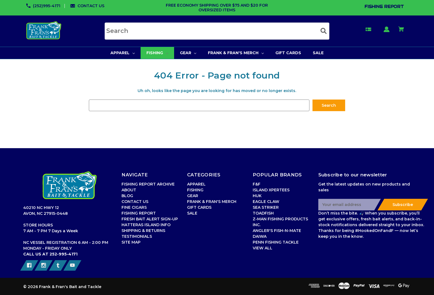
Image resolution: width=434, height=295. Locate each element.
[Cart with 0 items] (401, 32)
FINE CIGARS (134, 207)
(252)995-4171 (46, 5)
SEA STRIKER (266, 207)
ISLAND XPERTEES (271, 189)
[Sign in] (387, 32)
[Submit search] (324, 30)
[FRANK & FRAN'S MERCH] (236, 53)
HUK (257, 195)
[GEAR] (188, 53)
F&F (256, 184)
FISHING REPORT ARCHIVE (148, 184)
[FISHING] (157, 53)
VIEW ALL (262, 248)
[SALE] (318, 53)
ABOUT (129, 189)
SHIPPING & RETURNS (143, 230)
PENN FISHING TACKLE (276, 242)
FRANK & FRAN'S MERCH (211, 201)
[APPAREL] (123, 53)
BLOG (127, 195)
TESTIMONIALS (137, 236)
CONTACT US (91, 5)
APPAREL (196, 184)
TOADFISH (263, 213)
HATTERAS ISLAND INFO (146, 224)
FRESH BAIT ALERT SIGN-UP (150, 218)
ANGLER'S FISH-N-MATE (277, 230)
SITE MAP (131, 242)
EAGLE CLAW (266, 201)
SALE (192, 213)
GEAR (192, 195)
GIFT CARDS (199, 207)
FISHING (195, 189)
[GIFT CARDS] (288, 53)
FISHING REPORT (139, 213)
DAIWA (260, 236)
